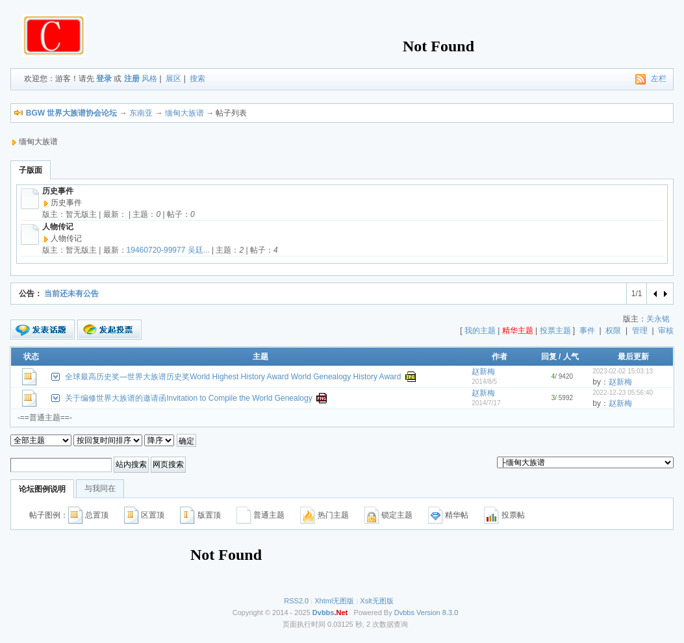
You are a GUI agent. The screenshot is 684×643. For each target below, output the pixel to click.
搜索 (197, 78)
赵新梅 (483, 371)
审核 (666, 330)
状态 (31, 356)
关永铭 (658, 318)
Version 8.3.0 (437, 612)
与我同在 (100, 488)
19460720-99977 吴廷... (168, 250)
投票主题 (555, 330)
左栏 (658, 78)
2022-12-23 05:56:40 (622, 392)
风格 (149, 78)
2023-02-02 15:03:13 (622, 371)
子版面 (30, 170)
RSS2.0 (296, 601)
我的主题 (480, 330)
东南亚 (141, 113)
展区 (173, 78)
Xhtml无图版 (334, 601)
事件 (587, 330)
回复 (549, 356)
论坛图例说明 (42, 489)
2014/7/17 (486, 403)
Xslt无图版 (376, 601)
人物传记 (57, 226)
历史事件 (57, 190)
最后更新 (633, 356)
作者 (499, 356)
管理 (640, 330)
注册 (132, 78)
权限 (613, 330)
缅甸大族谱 (184, 113)
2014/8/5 (484, 381)
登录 (104, 78)
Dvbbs (404, 612)
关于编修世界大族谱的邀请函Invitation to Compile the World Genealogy (188, 398)
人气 (571, 356)
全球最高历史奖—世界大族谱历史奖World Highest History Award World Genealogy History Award (233, 376)
